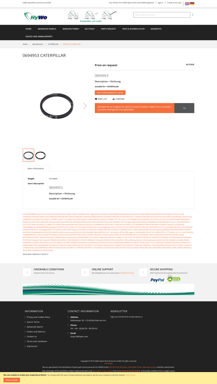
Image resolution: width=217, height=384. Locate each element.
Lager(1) (131, 232)
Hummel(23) (56, 229)
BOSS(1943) (142, 216)
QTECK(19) (64, 240)
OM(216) (139, 237)
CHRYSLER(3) (80, 219)
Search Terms (33, 322)
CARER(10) (27, 219)
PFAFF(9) (26, 240)
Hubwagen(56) (44, 229)
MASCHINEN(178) (89, 234)
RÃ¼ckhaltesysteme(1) (134, 240)
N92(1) (36, 237)
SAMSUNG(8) (183, 240)
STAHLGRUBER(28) (40, 245)
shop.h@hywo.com (79, 336)
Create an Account (174, 3)
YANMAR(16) (37, 250)
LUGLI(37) (40, 234)
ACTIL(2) (42, 214)
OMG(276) (147, 237)
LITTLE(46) (170, 232)
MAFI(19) (48, 234)
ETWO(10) (34, 224)
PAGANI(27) (156, 237)
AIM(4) (69, 214)
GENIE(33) (180, 224)
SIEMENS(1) (128, 242)
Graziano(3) (53, 227)
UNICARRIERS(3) (41, 247)
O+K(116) (131, 237)
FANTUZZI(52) (79, 224)
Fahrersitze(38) (67, 224)
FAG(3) (58, 224)
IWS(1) (136, 229)
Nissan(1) (112, 237)
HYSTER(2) (82, 229)
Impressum (32, 346)
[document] (108, 378)
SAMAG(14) (173, 240)
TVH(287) (179, 245)
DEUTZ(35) (92, 222)
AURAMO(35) (28, 216)
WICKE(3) (187, 247)
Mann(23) (66, 234)
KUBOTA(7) (101, 232)
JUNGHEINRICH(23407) (181, 229)
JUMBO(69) (167, 229)
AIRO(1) (75, 214)
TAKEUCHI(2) (108, 245)
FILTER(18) (117, 224)
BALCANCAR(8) (48, 216)
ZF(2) (51, 250)
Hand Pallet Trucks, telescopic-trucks (142, 367)
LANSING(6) (140, 232)
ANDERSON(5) (124, 214)
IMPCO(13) (108, 229)
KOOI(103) (81, 232)
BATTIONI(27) (70, 216)
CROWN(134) (135, 219)
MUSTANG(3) (28, 237)
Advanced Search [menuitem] (47, 28)
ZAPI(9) (45, 250)
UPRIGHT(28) (53, 247)
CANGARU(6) (176, 216)
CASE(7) (47, 219)
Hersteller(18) (170, 227)
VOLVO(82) (115, 247)
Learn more (130, 375)
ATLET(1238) (179, 214)
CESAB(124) (70, 219)
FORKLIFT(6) (149, 224)
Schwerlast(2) (93, 242)
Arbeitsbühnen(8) (137, 214)
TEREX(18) (138, 245)
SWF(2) (100, 245)
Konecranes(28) (70, 232)
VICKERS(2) (98, 247)
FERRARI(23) (99, 224)
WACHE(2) (149, 247)
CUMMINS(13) (146, 219)
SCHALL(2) (46, 242)
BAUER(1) (80, 216)
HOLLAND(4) (187, 227)
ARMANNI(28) (150, 214)
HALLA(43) (82, 227)
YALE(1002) (27, 250)
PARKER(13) (166, 237)
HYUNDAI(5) (92, 229)
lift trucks (123, 367)
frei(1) (157, 224)
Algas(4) (94, 214)
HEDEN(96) (133, 227)
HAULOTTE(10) (116, 227)
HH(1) (179, 227)
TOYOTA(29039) (158, 245)
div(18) (109, 222)
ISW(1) (130, 229)
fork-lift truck (114, 367)
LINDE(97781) (159, 232)
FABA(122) (51, 224)
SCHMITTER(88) (70, 242)
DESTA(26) (77, 222)
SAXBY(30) (27, 242)
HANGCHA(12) (92, 227)
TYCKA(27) (188, 245)
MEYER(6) (129, 234)
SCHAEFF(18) (36, 242)
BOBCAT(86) (111, 216)
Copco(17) (125, 219)
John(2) (159, 229)
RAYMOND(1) (74, 240)
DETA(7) (84, 222)
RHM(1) (107, 240)
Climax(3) (103, 219)
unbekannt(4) (28, 247)
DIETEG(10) (101, 222)
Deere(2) (52, 222)
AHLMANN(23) (60, 214)
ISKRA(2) (124, 229)
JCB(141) (147, 229)
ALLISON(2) (102, 214)
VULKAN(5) (134, 247)
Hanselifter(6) (104, 227)
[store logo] (74, 16)
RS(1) (122, 240)
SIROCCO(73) (139, 242)
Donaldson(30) (130, 222)
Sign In (160, 3)
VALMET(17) (72, 247)
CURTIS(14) (157, 219)
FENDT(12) (89, 224)
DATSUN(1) (36, 222)
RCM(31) (84, 240)
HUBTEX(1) (33, 229)
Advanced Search (35, 326)
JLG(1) (153, 229)
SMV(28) (159, 242)
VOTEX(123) (125, 247)
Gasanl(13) (171, 224)
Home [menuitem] (28, 28)
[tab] (36, 169)
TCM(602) (118, 245)
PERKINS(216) (177, 237)
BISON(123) (101, 216)
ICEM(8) (100, 229)
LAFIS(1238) (123, 232)
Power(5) (45, 240)
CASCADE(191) (37, 219)
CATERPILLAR (53, 44)
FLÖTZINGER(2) (137, 224)
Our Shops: (108, 363)
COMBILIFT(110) (113, 219)
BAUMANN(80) (90, 216)
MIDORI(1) (145, 234)
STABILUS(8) (28, 245)
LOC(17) (177, 232)
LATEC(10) (150, 232)
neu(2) (42, 237)
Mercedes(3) (109, 234)
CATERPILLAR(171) (57, 219)
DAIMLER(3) (185, 219)
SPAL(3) (178, 242)
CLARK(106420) (92, 219)
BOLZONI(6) (121, 216)
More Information (36, 168)
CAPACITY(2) (187, 216)
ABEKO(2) (34, 214)
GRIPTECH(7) (63, 227)
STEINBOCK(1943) (55, 245)
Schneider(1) (82, 242)
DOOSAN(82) (141, 222)
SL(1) (154, 242)
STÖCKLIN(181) (77, 245)
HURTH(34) (66, 229)
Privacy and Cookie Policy (38, 317)
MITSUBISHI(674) (157, 234)
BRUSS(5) (150, 216)
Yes (184, 108)
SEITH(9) (102, 242)
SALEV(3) (164, 240)
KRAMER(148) (91, 232)
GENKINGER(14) (29, 227)
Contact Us (32, 336)
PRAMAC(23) (55, 240)
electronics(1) (171, 222)
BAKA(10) (37, 216)
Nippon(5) (103, 237)
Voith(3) (107, 247)
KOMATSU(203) (57, 232)
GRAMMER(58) (42, 227)
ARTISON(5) (161, 214)
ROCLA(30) (115, 240)
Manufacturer (37, 44)
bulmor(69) (165, 216)
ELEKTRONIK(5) (183, 222)
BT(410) (158, 216)
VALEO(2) (63, 247)
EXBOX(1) (42, 224)
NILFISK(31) (94, 237)
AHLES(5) (49, 214)
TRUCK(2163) (170, 245)
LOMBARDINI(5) (29, 234)
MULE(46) (180, 234)
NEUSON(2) (50, 237)
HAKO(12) (73, 227)
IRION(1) (116, 229)
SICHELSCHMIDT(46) (114, 242)
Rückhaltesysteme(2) (152, 240)
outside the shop (127, 273)
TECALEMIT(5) (128, 245)
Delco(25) (60, 222)
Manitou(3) (57, 234)
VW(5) (141, 247)
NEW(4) (58, 237)
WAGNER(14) (168, 247)
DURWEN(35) (152, 222)
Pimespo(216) (36, 240)
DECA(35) (45, 222)
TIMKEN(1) (147, 245)
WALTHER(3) (178, 247)
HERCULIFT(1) (159, 227)
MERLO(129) (120, 234)
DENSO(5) (68, 222)
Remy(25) (100, 240)
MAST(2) (100, 234)
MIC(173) (137, 234)
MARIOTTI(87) (76, 234)
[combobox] (162, 15)
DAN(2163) (27, 222)
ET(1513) (26, 224)
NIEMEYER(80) (83, 237)
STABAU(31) (186, 242)
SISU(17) (148, 242)
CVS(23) (165, 219)
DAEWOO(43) (174, 219)
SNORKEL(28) (168, 242)
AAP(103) (26, 214)
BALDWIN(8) (59, 216)
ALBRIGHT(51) (84, 214)
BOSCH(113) (132, 216)
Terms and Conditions (37, 341)
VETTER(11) (89, 247)
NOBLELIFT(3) (121, 237)
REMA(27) (92, 240)
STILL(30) (67, 245)
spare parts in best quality (103, 371)
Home (25, 44)
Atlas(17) (170, 214)
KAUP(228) (46, 232)
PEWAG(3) (187, 237)
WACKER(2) (157, 247)
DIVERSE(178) (117, 222)
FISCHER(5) (126, 224)
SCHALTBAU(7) (57, 242)
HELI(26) (141, 227)
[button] (85, 105)
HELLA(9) (149, 227)
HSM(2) (26, 229)
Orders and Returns (36, 331)
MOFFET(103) (170, 234)
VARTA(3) (80, 247)
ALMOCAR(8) (112, 214)
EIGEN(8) (161, 222)
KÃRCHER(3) (112, 232)
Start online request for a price (110, 92)
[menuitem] (70, 28)
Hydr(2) (74, 229)
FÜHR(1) (163, 224)
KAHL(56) (26, 232)
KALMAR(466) (36, 232)
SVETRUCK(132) (90, 245)
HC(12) (125, 227)
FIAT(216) (108, 224)
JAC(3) (141, 229)
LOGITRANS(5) (187, 232)
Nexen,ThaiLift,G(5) (69, 237)
